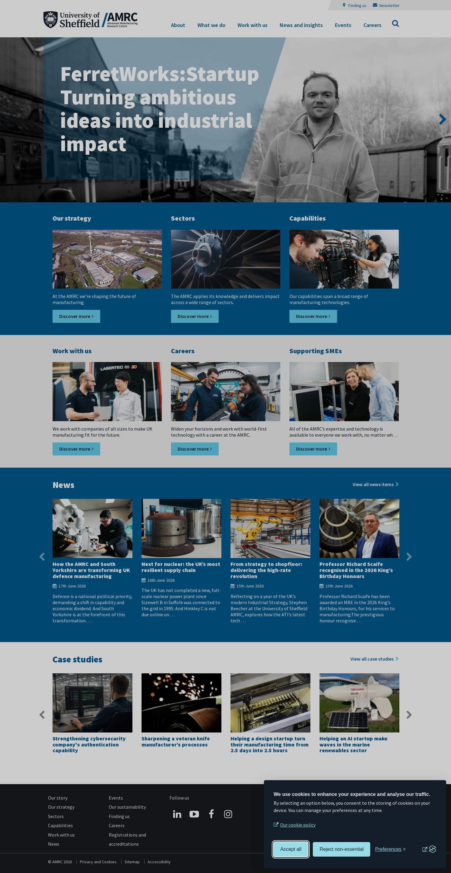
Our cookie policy (298, 825)
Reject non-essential (341, 849)
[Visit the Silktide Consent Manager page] (429, 849)
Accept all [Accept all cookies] (290, 849)
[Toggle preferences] (390, 849)
